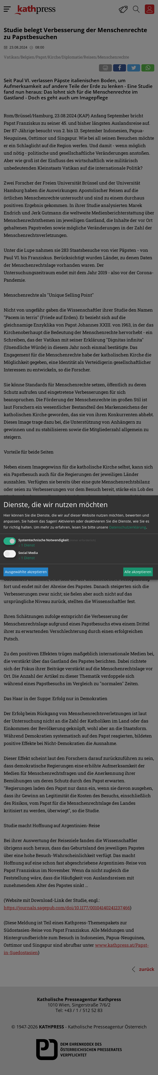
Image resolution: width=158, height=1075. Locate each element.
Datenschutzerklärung (127, 527)
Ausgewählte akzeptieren (26, 571)
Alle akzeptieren (138, 571)
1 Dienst (26, 544)
